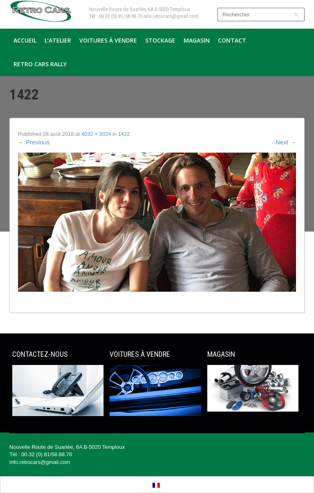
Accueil (24, 40)
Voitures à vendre (108, 40)
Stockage (160, 40)
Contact (232, 40)
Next (286, 142)
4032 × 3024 (96, 134)
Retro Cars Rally (40, 64)
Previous (34, 142)
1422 (124, 134)
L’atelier (58, 40)
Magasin (197, 40)
